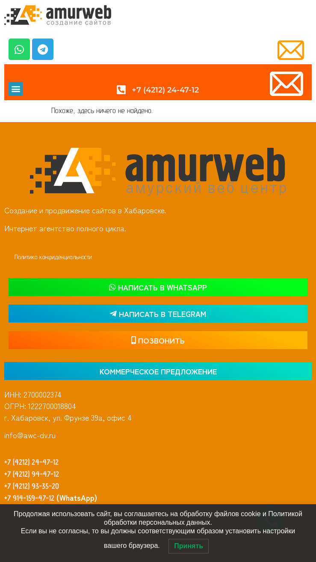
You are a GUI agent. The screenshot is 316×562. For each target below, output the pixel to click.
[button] (16, 89)
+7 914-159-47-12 (29, 497)
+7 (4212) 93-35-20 (31, 485)
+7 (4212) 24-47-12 (31, 461)
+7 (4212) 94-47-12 (31, 473)
